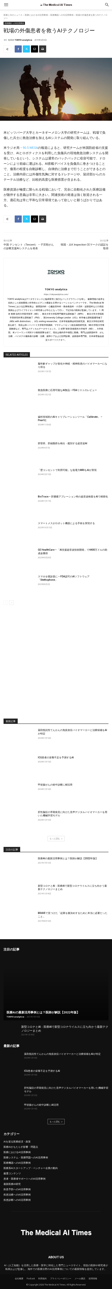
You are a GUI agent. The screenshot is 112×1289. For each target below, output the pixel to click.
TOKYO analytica (23, 40)
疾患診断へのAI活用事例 (17, 1199)
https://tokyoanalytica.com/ (56, 294)
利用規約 (42, 1278)
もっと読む (56, 838)
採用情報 (93, 1278)
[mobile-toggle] (6, 5)
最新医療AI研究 (12, 1184)
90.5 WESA (30, 148)
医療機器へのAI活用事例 (61, 14)
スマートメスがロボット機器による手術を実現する (66, 523)
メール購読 (80, 1278)
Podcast (31, 1278)
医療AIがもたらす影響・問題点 (21, 1146)
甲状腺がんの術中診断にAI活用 (55, 784)
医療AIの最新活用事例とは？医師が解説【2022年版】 (68, 858)
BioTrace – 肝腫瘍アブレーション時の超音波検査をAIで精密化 (73, 496)
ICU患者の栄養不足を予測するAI (56, 757)
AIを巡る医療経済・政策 (17, 1141)
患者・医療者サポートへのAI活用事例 (24, 1178)
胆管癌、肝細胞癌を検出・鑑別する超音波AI (62, 443)
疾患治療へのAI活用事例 (17, 1194)
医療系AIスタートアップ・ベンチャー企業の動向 (31, 1168)
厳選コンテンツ (12, 1173)
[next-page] (11, 602)
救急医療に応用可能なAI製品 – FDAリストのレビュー (67, 390)
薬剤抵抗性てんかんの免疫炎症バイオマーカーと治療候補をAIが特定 (62, 1053)
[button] (107, 5)
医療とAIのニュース (13, 14)
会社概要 (19, 1278)
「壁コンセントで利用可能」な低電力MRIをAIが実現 (67, 470)
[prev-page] (6, 602)
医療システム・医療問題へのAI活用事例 (26, 1157)
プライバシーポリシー (60, 1278)
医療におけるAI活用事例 (36, 14)
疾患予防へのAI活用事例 (17, 1189)
